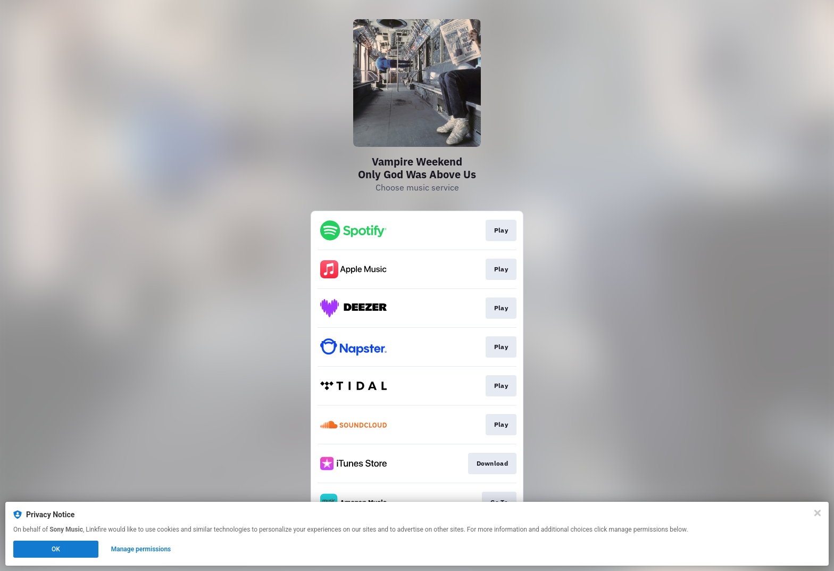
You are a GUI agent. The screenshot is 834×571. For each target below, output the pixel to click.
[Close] (817, 513)
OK (56, 549)
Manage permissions (141, 549)
